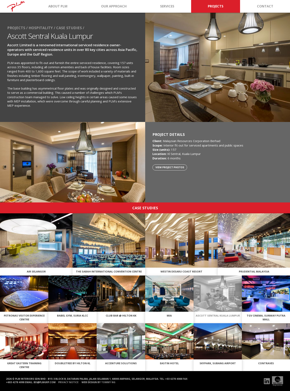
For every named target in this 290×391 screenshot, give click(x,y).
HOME (16, 6)
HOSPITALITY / (42, 27)
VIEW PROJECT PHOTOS (169, 167)
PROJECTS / (17, 27)
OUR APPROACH (114, 6)
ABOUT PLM (57, 6)
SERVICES (167, 6)
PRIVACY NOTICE (68, 382)
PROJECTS (215, 6)
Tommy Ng (108, 382)
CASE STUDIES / (70, 27)
